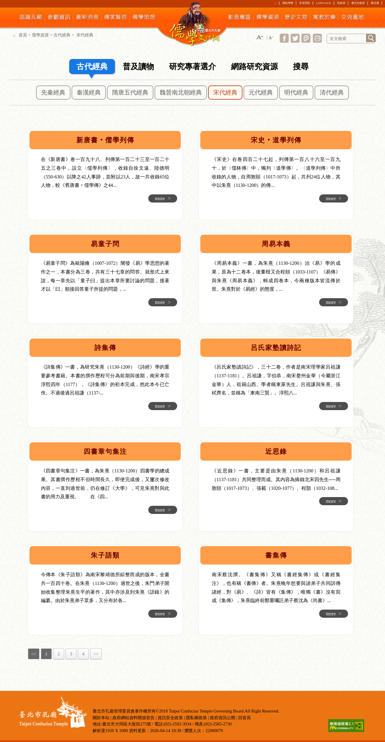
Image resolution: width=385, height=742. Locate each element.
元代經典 (261, 92)
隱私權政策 (196, 717)
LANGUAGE (323, 3)
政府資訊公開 (222, 717)
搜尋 (301, 66)
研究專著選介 (192, 66)
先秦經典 (53, 92)
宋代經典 (225, 92)
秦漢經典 (89, 92)
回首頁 (244, 717)
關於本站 (101, 717)
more (163, 198)
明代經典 (296, 92)
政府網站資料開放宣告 (133, 717)
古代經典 (62, 34)
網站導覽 (287, 3)
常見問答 (304, 3)
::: (275, 3)
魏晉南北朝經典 (181, 92)
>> (96, 653)
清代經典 (332, 92)
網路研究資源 (254, 66)
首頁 (23, 34)
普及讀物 (138, 66)
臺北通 (375, 3)
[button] (260, 37)
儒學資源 (40, 34)
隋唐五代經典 (130, 92)
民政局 (341, 3)
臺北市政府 (358, 3)
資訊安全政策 (170, 717)
